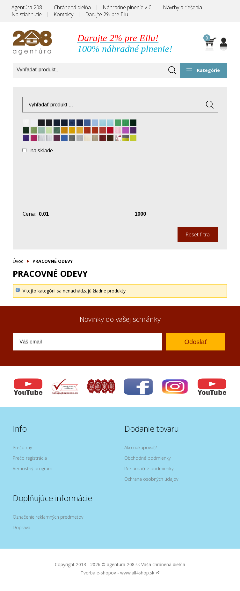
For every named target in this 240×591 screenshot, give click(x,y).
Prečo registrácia (30, 458)
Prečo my (22, 447)
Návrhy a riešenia (182, 7)
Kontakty (63, 14)
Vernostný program (32, 468)
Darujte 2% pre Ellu (106, 14)
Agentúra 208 (26, 7)
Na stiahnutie (26, 14)
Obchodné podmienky (147, 458)
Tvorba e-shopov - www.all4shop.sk (120, 573)
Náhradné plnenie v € (127, 7)
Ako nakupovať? (140, 447)
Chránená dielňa (72, 7)
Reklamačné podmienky (148, 468)
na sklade (41, 150)
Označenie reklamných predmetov (48, 517)
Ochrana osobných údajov (151, 479)
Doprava (21, 527)
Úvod (18, 261)
